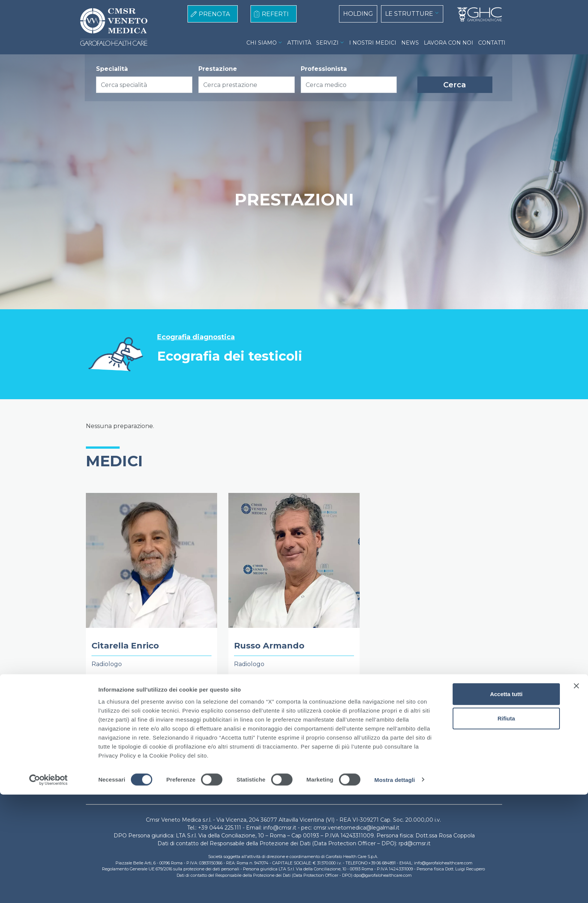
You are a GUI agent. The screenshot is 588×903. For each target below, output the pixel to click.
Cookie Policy (231, 764)
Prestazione (217, 68)
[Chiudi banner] (576, 794)
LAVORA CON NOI (448, 42)
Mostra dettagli (394, 888)
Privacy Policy (277, 764)
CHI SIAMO (261, 42)
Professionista (324, 68)
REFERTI (275, 14)
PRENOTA (214, 14)
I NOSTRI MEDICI (372, 42)
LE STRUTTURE (409, 13)
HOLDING (358, 13)
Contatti (365, 764)
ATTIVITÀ (299, 42)
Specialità (112, 68)
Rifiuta (506, 827)
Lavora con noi (325, 764)
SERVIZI (327, 42)
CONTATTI (492, 42)
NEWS (410, 42)
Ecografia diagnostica (196, 337)
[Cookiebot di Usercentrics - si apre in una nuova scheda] (48, 888)
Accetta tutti (506, 802)
